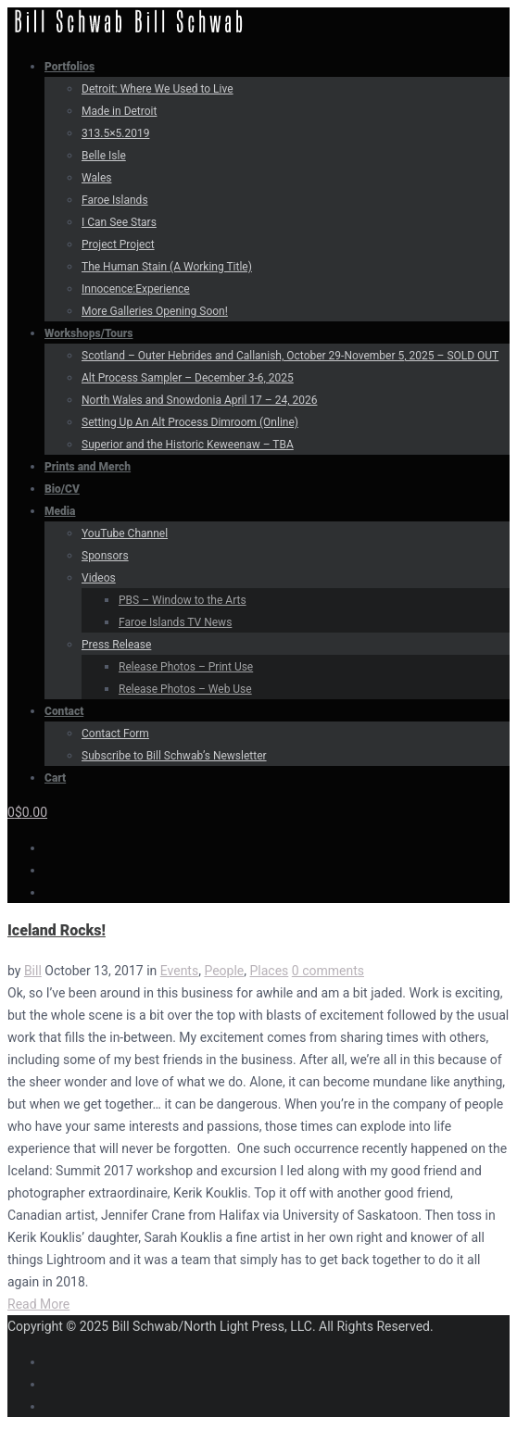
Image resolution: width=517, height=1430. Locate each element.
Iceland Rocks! (56, 930)
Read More (38, 1304)
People (224, 970)
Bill (33, 970)
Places (268, 970)
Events (179, 970)
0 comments (328, 970)
